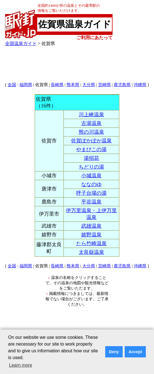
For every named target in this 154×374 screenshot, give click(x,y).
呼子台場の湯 (91, 193)
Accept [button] (135, 352)
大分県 (88, 84)
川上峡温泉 (91, 114)
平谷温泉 (91, 202)
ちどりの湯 (91, 167)
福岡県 (25, 84)
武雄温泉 (91, 226)
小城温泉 (91, 175)
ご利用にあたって (94, 37)
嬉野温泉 (91, 235)
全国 (12, 84)
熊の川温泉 (91, 132)
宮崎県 (104, 84)
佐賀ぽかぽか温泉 (91, 141)
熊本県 (73, 84)
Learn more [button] (20, 365)
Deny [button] (114, 352)
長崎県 (57, 84)
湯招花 (91, 158)
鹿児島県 (122, 84)
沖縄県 (140, 84)
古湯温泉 (91, 123)
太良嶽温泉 (91, 252)
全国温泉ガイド (21, 43)
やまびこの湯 (91, 149)
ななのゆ (91, 184)
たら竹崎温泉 (91, 243)
